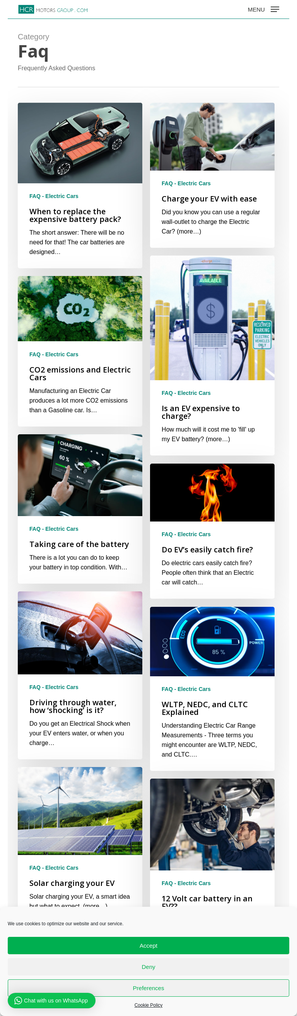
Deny (148, 967)
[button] (263, 9)
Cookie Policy (149, 1005)
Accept (148, 945)
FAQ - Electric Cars (54, 196)
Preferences (148, 988)
